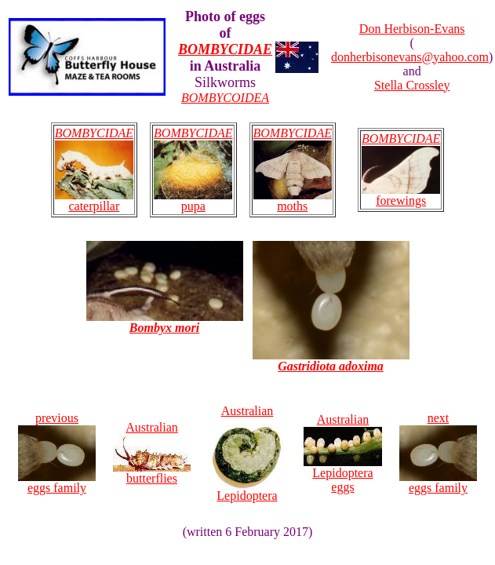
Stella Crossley (412, 85)
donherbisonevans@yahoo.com (410, 57)
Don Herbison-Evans (412, 28)
